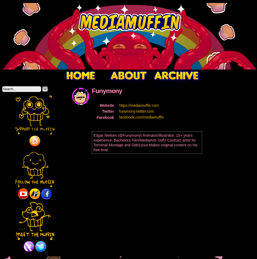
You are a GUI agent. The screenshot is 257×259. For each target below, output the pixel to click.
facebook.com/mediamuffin (141, 117)
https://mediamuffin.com (139, 105)
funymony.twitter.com (136, 111)
